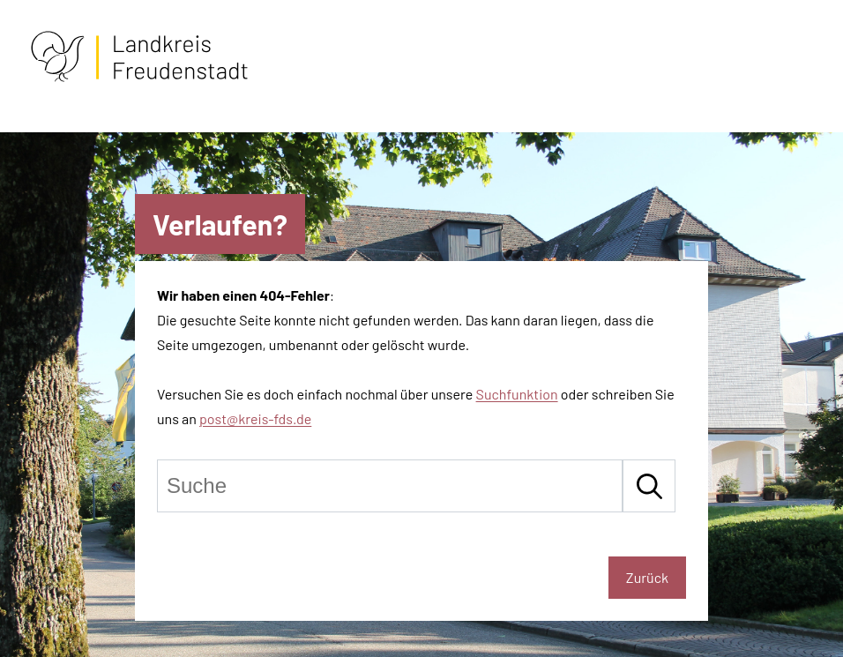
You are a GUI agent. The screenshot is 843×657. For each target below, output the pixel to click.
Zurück (647, 577)
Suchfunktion (517, 393)
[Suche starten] (649, 485)
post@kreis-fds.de (255, 418)
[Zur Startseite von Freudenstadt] (139, 78)
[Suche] (390, 485)
